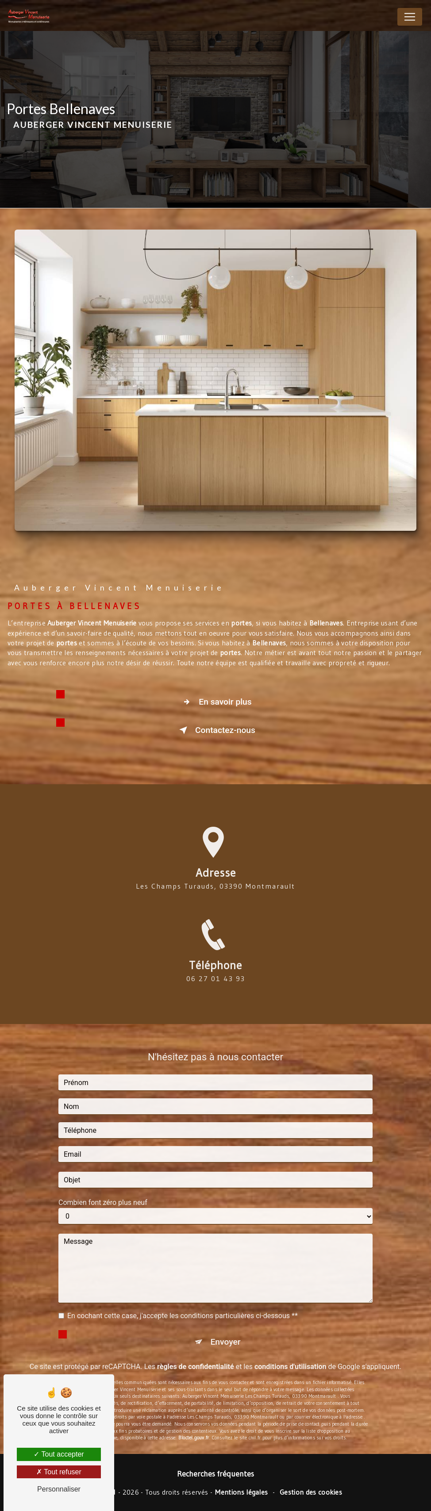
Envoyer (226, 1320)
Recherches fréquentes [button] (215, 1474)
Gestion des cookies (311, 1492)
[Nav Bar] (409, 17)
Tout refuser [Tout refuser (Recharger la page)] (58, 1472)
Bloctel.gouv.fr (193, 1415)
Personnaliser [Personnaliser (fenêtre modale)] (59, 1489)
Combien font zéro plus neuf (102, 1180)
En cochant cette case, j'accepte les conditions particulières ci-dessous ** (182, 1293)
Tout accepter (59, 1454)
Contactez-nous (215, 730)
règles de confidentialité (195, 1344)
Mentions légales (241, 1492)
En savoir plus (215, 701)
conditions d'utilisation (290, 1344)
